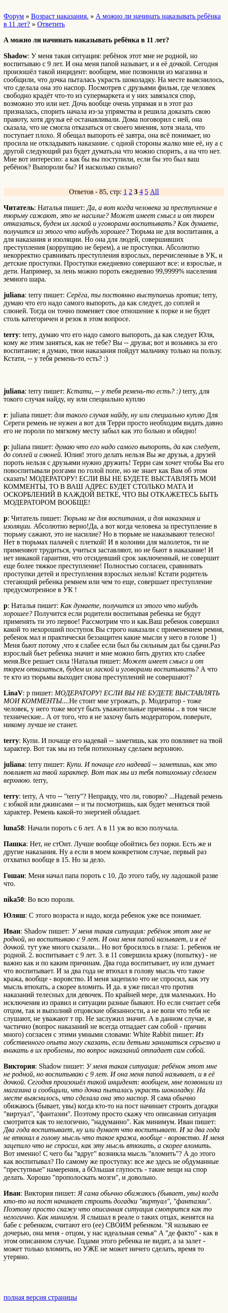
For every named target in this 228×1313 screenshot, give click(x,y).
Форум (14, 16)
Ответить (51, 24)
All (154, 191)
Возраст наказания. (59, 16)
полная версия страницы (40, 1297)
